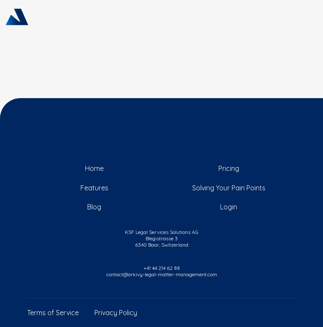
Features (94, 188)
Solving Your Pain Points (228, 188)
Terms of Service (53, 312)
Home (94, 168)
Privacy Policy (115, 312)
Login (228, 207)
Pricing (228, 168)
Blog (94, 207)
